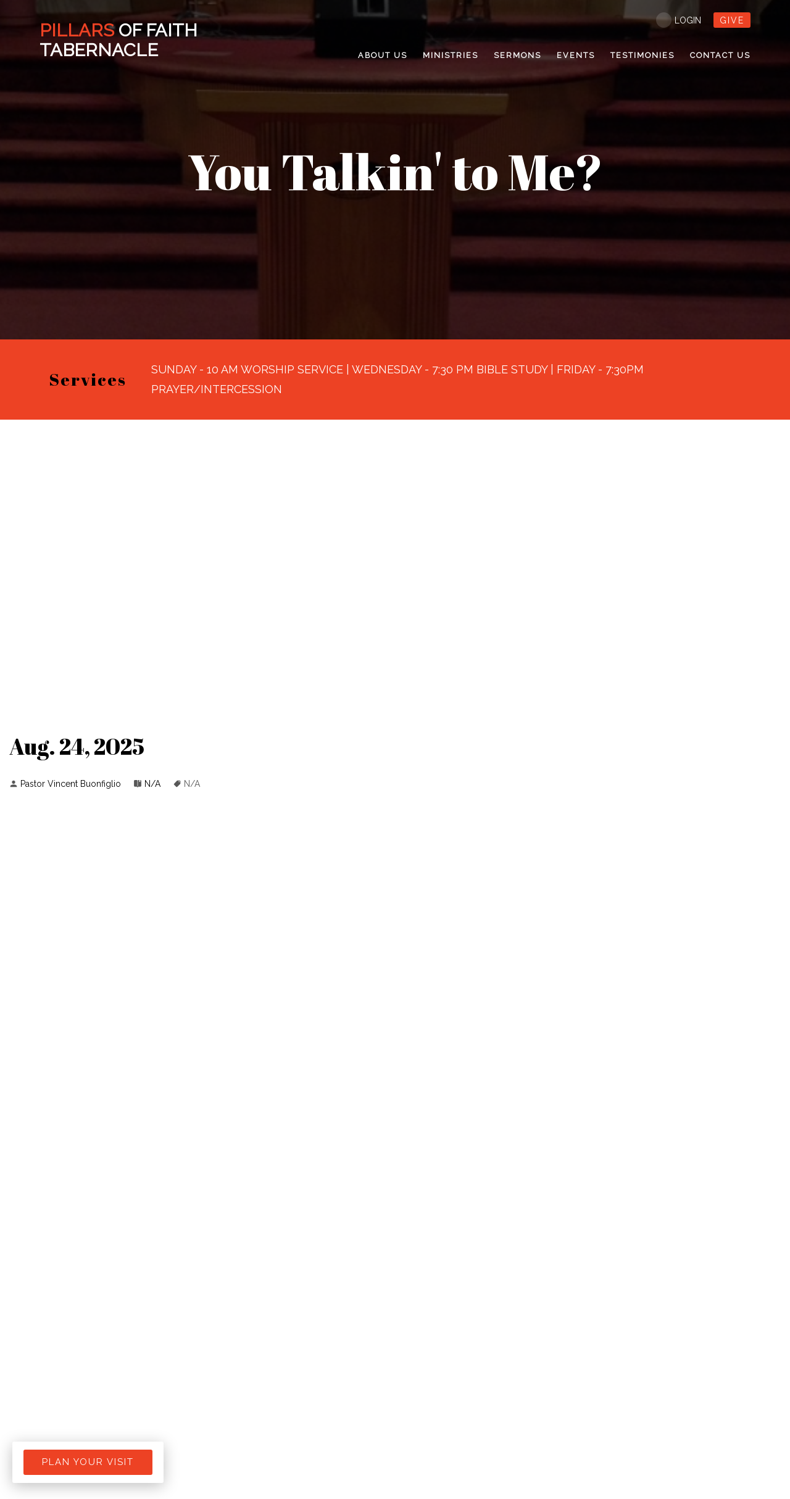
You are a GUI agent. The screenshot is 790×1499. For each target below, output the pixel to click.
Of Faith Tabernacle (120, 39)
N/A (152, 784)
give (732, 20)
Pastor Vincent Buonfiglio (70, 784)
